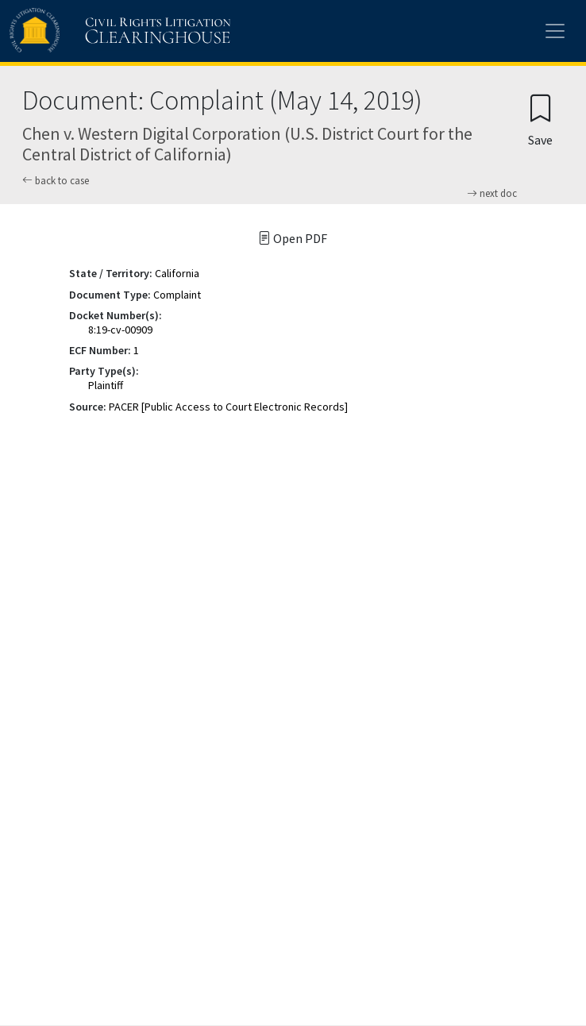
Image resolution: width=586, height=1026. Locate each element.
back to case (55, 180)
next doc (492, 193)
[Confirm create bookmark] (540, 119)
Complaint (177, 294)
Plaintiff (105, 385)
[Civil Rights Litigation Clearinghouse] (89, 31)
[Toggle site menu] (555, 31)
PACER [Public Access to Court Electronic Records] (228, 406)
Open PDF (292, 238)
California (177, 273)
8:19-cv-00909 (120, 329)
